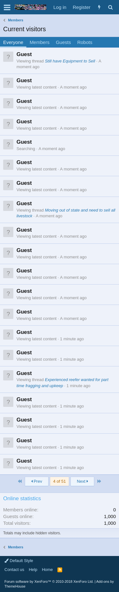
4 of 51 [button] (59, 481)
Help (33, 569)
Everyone (13, 42)
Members (40, 42)
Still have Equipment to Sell (70, 61)
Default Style (18, 560)
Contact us (14, 569)
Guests (63, 42)
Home (47, 569)
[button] (7, 7)
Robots (84, 42)
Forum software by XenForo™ (49, 581)
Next (82, 481)
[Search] (110, 7)
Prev (36, 481)
